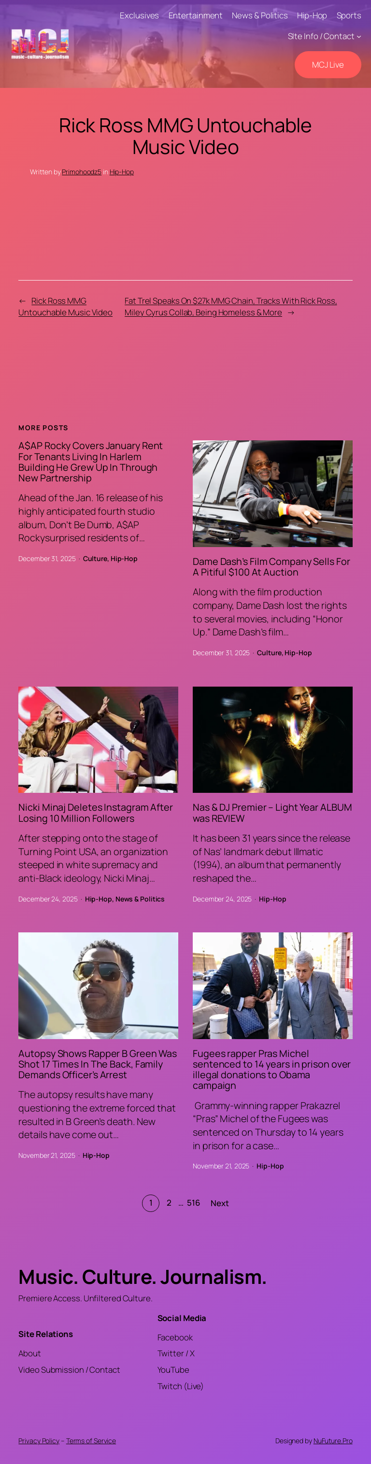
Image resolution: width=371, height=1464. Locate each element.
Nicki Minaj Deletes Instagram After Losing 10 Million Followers (95, 812)
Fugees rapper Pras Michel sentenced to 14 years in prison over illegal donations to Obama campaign (272, 1069)
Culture (95, 558)
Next (220, 1203)
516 (193, 1202)
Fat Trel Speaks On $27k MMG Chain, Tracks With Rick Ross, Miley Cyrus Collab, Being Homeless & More (231, 306)
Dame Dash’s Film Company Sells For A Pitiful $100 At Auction (271, 566)
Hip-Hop (122, 171)
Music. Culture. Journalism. (142, 1276)
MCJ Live (328, 64)
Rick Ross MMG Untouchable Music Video (65, 306)
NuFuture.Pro (333, 1440)
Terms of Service (91, 1440)
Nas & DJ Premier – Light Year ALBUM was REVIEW (272, 812)
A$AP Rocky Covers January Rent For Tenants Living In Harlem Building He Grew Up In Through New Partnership (90, 461)
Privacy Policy (38, 1440)
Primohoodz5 (81, 171)
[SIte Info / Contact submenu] (359, 36)
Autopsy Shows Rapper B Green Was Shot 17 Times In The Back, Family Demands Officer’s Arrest (97, 1064)
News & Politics (140, 898)
